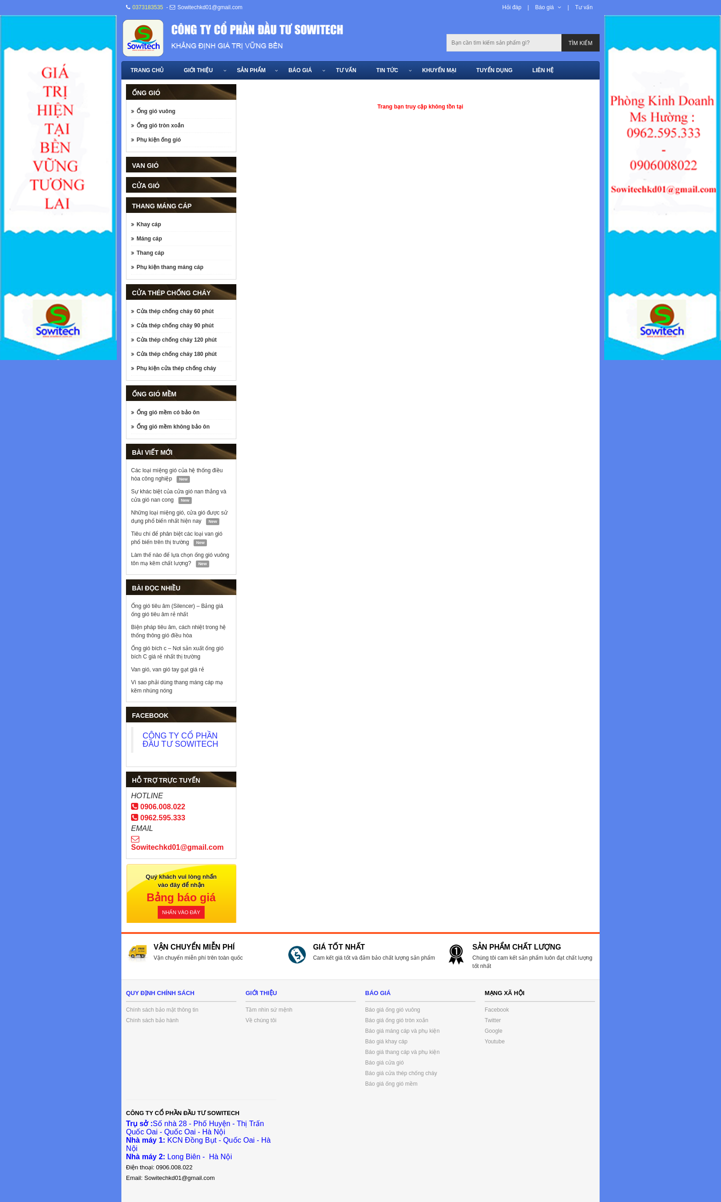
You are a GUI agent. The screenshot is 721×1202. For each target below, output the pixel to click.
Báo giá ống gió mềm (391, 1084)
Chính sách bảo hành (152, 1020)
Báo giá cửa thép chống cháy (401, 1073)
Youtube (495, 1041)
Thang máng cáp (162, 206)
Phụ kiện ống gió (159, 140)
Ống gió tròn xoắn (160, 125)
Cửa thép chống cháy (171, 293)
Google (494, 1031)
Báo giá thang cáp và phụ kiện (402, 1052)
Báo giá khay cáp (386, 1041)
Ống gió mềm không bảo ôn (173, 427)
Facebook (497, 1010)
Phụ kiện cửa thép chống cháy (176, 368)
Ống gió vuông (156, 111)
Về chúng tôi (261, 1020)
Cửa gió (146, 185)
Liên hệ (543, 70)
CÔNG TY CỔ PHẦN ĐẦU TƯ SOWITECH (180, 740)
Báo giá (544, 7)
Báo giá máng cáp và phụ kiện (402, 1031)
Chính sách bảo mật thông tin (162, 1010)
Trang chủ (147, 70)
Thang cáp (150, 253)
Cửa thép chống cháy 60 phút (175, 311)
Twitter (493, 1020)
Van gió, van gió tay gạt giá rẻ (167, 669)
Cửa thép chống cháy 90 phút (175, 325)
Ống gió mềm (154, 394)
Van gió (145, 165)
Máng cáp (149, 238)
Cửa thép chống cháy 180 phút (177, 354)
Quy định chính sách (160, 993)
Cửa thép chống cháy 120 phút (177, 340)
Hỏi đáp (511, 7)
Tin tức (387, 70)
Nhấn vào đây (181, 912)
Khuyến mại (439, 70)
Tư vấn (584, 7)
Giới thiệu (198, 70)
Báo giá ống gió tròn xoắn (396, 1020)
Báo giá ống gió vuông (392, 1010)
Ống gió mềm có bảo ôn (168, 412)
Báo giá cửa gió (384, 1062)
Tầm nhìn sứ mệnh (269, 1010)
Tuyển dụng (494, 70)
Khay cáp (149, 224)
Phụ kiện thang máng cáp (170, 267)
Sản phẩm (251, 70)
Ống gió (146, 93)
